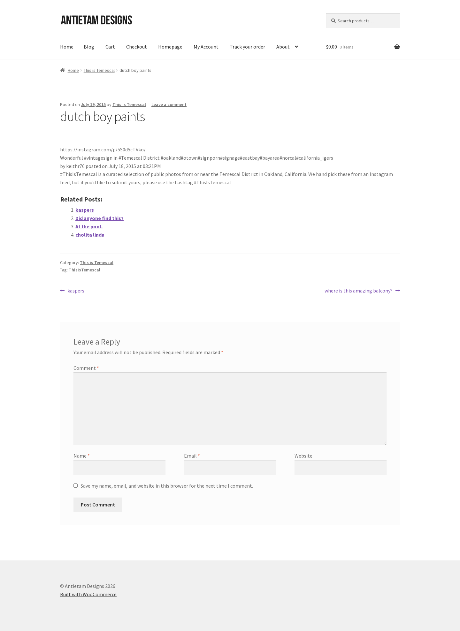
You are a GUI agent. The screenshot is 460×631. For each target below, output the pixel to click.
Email (192, 455)
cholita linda (89, 235)
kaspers (84, 210)
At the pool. (89, 226)
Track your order (247, 46)
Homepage (170, 46)
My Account (206, 46)
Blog (89, 46)
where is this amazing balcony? (359, 291)
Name (81, 455)
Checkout (136, 46)
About (283, 46)
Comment (86, 368)
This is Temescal (99, 70)
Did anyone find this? (99, 218)
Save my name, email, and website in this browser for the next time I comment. (166, 486)
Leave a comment (169, 104)
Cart (110, 46)
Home (66, 46)
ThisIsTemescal (84, 270)
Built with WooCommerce (88, 594)
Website (303, 455)
